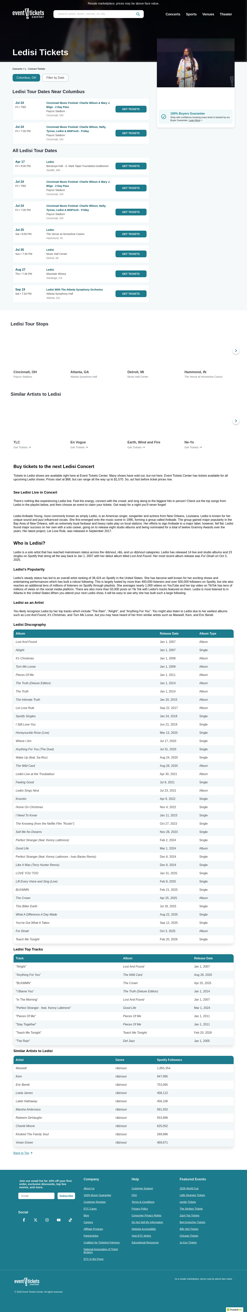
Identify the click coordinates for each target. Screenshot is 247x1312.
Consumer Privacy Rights (146, 1215)
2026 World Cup (189, 1188)
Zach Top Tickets (189, 1215)
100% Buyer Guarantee (97, 1195)
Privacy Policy (140, 1208)
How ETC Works (141, 1235)
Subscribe (66, 1195)
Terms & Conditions (143, 1201)
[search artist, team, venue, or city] (98, 14)
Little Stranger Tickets (192, 1195)
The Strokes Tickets (191, 1208)
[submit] (138, 14)
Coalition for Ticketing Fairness (102, 1242)
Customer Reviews (95, 1201)
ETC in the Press (94, 1259)
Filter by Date (55, 77)
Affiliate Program (93, 1228)
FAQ (134, 1195)
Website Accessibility (144, 1228)
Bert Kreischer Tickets (192, 1222)
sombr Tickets (188, 1201)
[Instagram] (47, 1220)
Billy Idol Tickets (189, 1228)
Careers (88, 1222)
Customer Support (142, 1188)
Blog (86, 1215)
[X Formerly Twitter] (35, 1220)
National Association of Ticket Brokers (101, 1251)
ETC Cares (90, 1208)
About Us (89, 1188)
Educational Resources (145, 1242)
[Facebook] (24, 1220)
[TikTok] (70, 1220)
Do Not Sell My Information (147, 1222)
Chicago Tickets (189, 1235)
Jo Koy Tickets (188, 1242)
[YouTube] (59, 1220)
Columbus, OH (26, 77)
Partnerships (91, 1235)
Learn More (195, 120)
